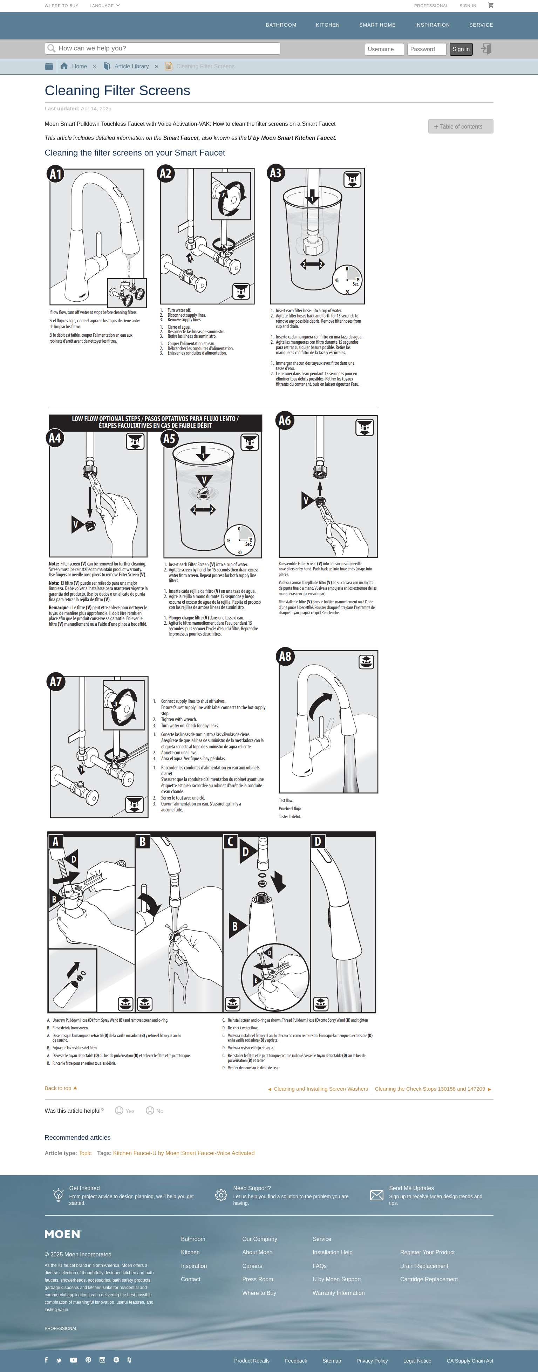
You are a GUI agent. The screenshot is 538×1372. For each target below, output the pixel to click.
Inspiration (432, 25)
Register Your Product (427, 1252)
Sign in (468, 6)
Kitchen (328, 25)
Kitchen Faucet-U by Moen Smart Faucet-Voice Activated (184, 1153)
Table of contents (461, 127)
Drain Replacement (424, 1266)
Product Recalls (252, 1361)
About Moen (257, 1252)
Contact (190, 1279)
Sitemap (331, 1361)
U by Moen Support (337, 1279)
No (159, 1111)
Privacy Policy (372, 1361)
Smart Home (377, 25)
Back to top (58, 1088)
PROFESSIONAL (61, 1328)
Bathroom (281, 25)
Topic (85, 1153)
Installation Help (333, 1252)
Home (74, 66)
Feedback (296, 1361)
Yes (130, 1111)
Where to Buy (62, 6)
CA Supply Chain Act (470, 1361)
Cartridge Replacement (429, 1279)
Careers (252, 1266)
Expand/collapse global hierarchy (53, 66)
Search (52, 49)
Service (481, 25)
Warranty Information (339, 1293)
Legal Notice (417, 1361)
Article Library (126, 66)
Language (102, 6)
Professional (431, 6)
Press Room (257, 1279)
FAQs (320, 1266)
